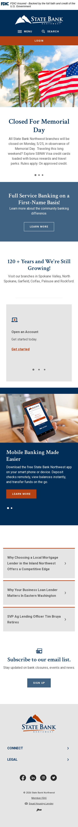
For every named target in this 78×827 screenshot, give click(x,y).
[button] (39, 563)
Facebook (24, 779)
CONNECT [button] (15, 748)
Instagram (44, 779)
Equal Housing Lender (41, 803)
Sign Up (39, 683)
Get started (20, 349)
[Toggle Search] (50, 31)
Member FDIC (39, 798)
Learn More (39, 226)
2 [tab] (39, 175)
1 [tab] (35, 175)
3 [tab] (42, 175)
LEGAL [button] (12, 759)
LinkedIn (34, 779)
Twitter (54, 779)
